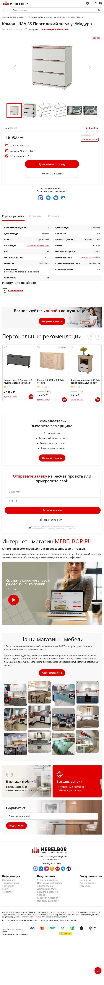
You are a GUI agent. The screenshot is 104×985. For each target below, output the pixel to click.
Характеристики (13, 216)
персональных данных (65, 529)
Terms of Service (65, 921)
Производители (10, 883)
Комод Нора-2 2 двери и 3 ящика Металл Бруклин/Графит (18, 383)
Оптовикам (85, 880)
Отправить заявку (52, 321)
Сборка (41, 895)
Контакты (7, 892)
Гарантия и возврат (47, 898)
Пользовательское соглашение (15, 935)
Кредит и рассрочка (47, 892)
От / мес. (17, 145)
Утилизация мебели (47, 880)
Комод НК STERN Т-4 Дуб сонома (50, 382)
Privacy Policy (49, 921)
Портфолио (8, 886)
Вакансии (85, 886)
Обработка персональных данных (13, 931)
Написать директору (48, 901)
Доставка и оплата (47, 889)
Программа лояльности (49, 883)
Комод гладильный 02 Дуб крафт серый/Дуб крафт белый (85, 383)
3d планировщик (46, 886)
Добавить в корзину (52, 164)
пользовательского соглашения (61, 527)
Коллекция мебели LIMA (55, 29)
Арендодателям (88, 883)
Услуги (5, 889)
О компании (8, 880)
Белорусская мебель (90, 257)
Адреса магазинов (52, 673)
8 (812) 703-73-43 (52, 863)
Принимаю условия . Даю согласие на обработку (53, 528)
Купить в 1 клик (52, 174)
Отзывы (53, 216)
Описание (36, 216)
